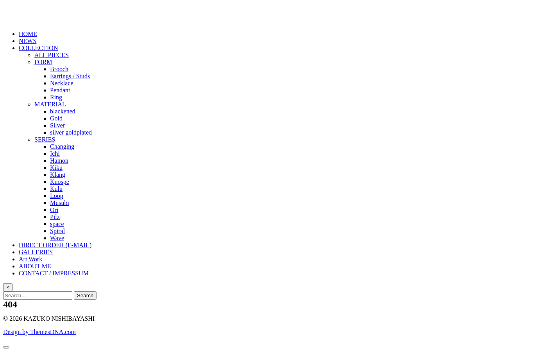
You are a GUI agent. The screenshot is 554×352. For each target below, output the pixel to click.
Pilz (55, 217)
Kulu (56, 188)
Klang (57, 174)
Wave (57, 238)
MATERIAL (50, 104)
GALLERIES (36, 252)
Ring (56, 97)
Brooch (59, 69)
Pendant (60, 90)
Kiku (56, 167)
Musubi (59, 202)
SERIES (44, 139)
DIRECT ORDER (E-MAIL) (55, 245)
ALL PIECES (51, 55)
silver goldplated (71, 132)
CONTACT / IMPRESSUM (54, 273)
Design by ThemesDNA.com (39, 332)
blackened (62, 111)
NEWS (27, 41)
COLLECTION (38, 48)
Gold (56, 118)
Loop (56, 195)
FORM (43, 62)
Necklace (61, 83)
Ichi (55, 153)
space (57, 224)
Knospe (59, 181)
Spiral (57, 231)
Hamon (59, 160)
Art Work (30, 259)
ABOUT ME (35, 266)
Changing (62, 146)
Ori (54, 210)
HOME (28, 34)
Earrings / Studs (70, 76)
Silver (57, 125)
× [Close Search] (7, 287)
